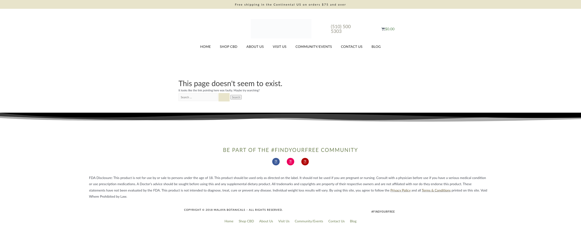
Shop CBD (228, 46)
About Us (255, 46)
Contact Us (352, 46)
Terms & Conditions (436, 190)
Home (205, 46)
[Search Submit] (224, 97)
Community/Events (314, 46)
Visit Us (280, 46)
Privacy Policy (400, 190)
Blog (376, 46)
